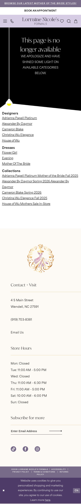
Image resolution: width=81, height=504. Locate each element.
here (47, 501)
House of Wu (11, 141)
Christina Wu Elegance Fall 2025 (24, 198)
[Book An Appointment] (40, 11)
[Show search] (69, 21)
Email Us (17, 333)
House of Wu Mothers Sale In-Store (26, 204)
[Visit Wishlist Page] (62, 21)
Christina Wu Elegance (18, 135)
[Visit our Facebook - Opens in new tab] (25, 449)
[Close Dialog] (4, 491)
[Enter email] (38, 431)
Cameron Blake (12, 129)
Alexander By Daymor (17, 124)
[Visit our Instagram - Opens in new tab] (37, 449)
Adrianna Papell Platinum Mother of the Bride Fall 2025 (40, 176)
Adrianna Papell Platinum (19, 118)
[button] (5, 21)
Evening (7, 158)
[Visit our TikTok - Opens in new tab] (13, 449)
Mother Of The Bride (16, 164)
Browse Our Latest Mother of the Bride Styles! (40, 4)
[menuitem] (5, 21)
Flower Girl (9, 153)
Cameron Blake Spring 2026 (21, 193)
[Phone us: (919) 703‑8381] (12, 21)
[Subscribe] (62, 431)
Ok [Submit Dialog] (76, 491)
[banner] (40, 21)
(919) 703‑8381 (21, 320)
